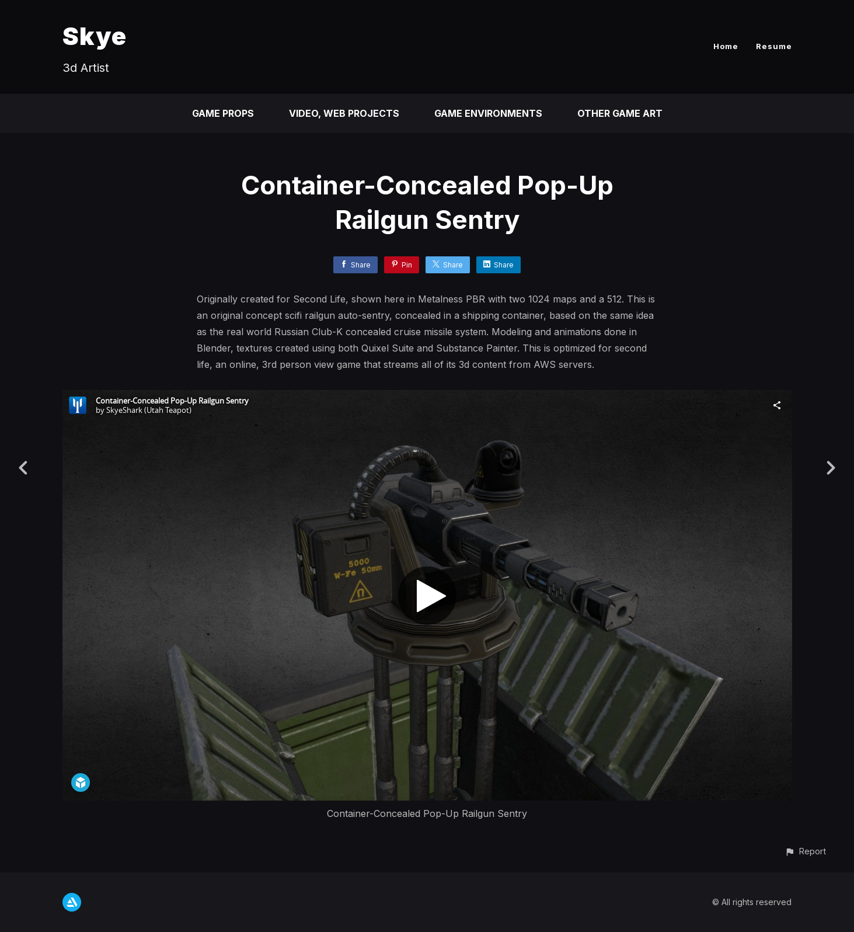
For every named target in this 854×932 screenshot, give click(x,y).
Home (725, 46)
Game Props (223, 113)
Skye (94, 36)
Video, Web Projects (344, 113)
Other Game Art (620, 113)
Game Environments (488, 113)
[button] (805, 851)
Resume (774, 46)
